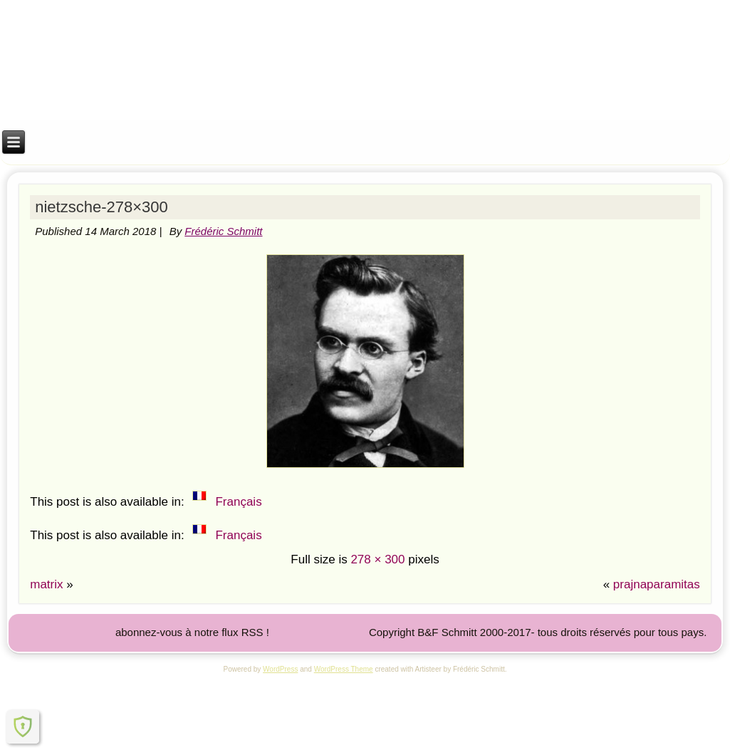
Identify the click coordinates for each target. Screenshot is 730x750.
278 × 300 (377, 559)
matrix (46, 584)
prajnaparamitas (656, 584)
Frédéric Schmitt (223, 231)
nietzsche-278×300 (101, 207)
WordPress (280, 669)
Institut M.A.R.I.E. (364, 36)
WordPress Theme (343, 669)
